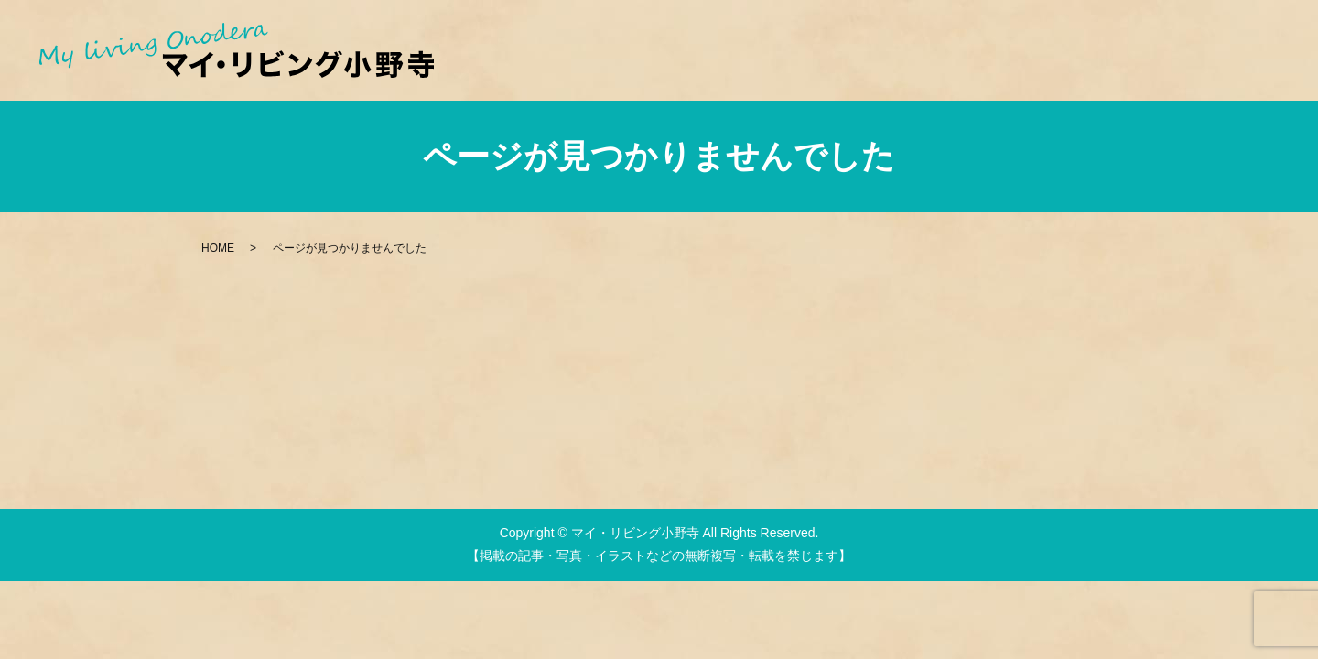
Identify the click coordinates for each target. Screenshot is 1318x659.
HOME (217, 248)
